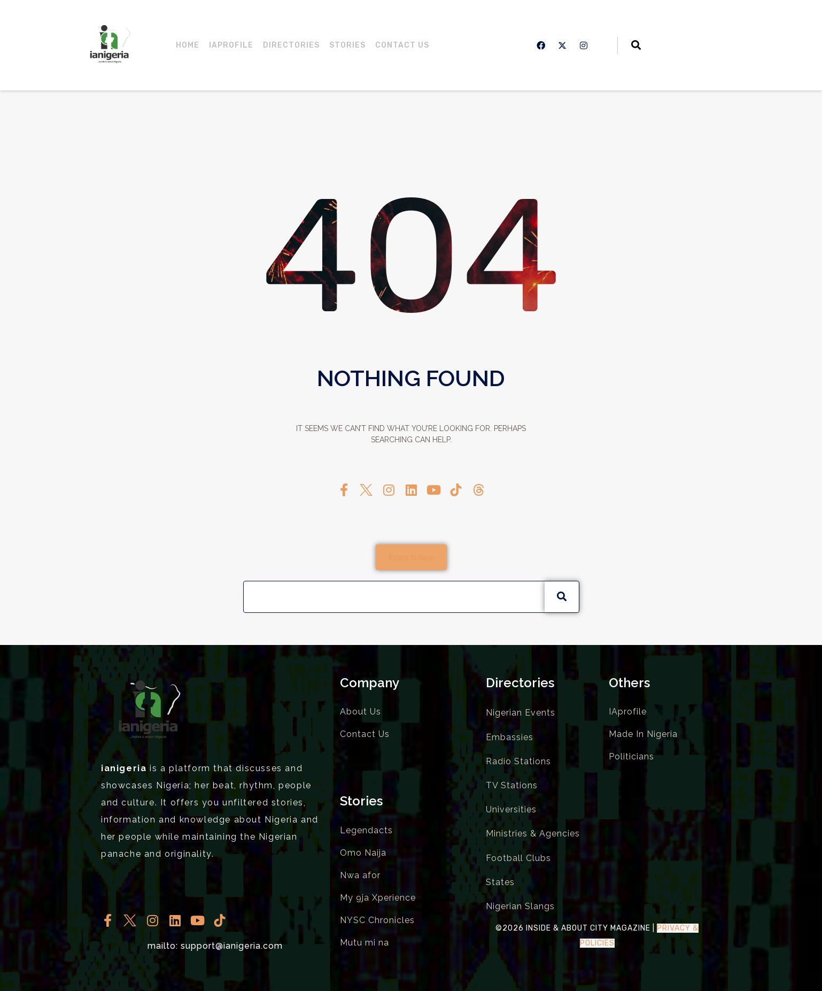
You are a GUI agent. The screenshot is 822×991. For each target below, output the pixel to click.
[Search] (562, 596)
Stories (347, 45)
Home (187, 45)
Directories (291, 45)
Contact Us (402, 45)
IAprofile (231, 45)
